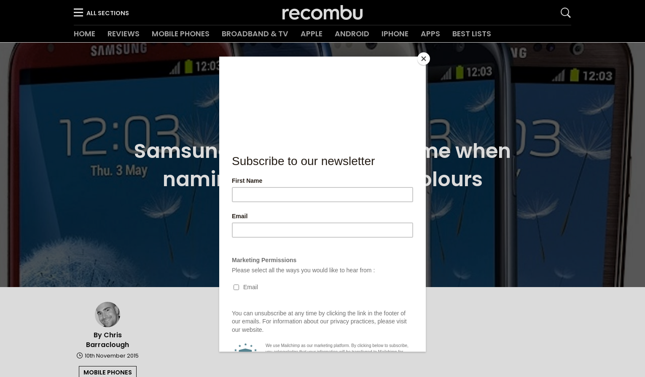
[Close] (423, 58)
